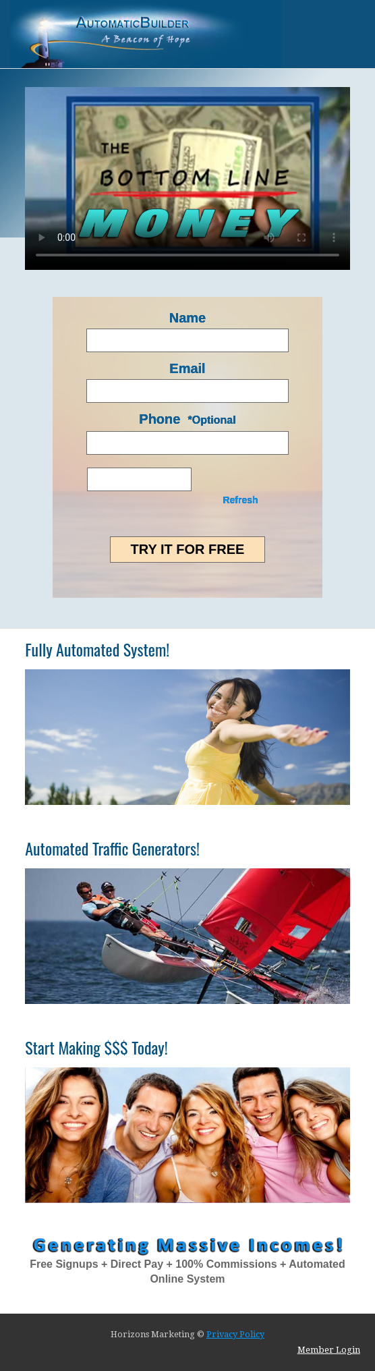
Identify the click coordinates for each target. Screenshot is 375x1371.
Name (187, 317)
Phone (159, 419)
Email (187, 368)
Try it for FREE (188, 549)
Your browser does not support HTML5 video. (187, 178)
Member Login (328, 1350)
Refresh (240, 500)
